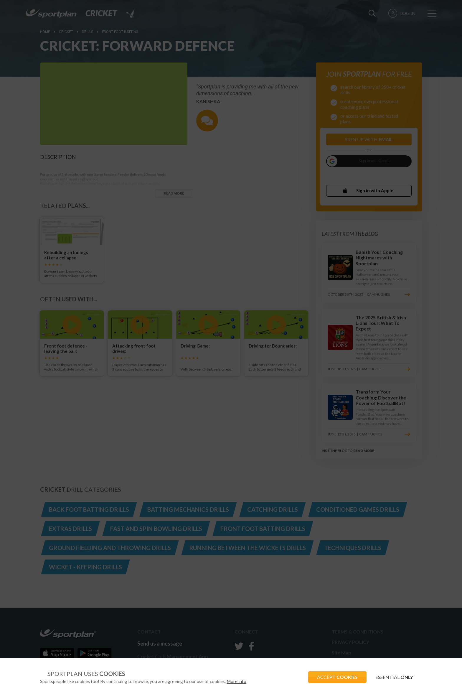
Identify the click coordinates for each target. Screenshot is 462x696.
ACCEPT (337, 677)
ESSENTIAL (394, 677)
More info (236, 681)
